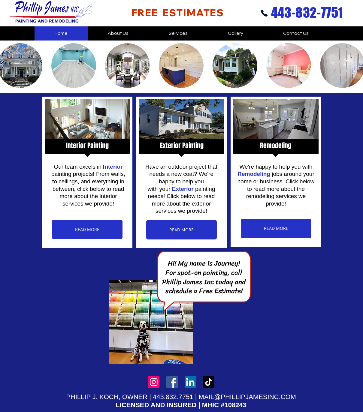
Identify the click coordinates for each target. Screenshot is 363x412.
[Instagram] (153, 382)
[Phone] (264, 13)
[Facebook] (172, 382)
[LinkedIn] (190, 382)
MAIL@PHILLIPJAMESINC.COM (247, 397)
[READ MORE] (87, 229)
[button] (73, 65)
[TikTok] (208, 382)
